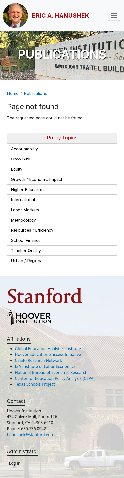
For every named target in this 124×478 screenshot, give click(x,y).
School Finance (26, 240)
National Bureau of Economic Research (51, 372)
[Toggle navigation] (114, 16)
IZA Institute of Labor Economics (45, 366)
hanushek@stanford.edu (30, 434)
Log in (14, 463)
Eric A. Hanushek (60, 15)
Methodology (23, 220)
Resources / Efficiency (32, 230)
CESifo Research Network (38, 360)
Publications (35, 93)
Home (12, 93)
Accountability (24, 148)
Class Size (20, 159)
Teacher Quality (26, 250)
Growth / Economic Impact (36, 179)
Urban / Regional (27, 260)
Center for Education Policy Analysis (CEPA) (55, 378)
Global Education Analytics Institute (48, 348)
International (23, 199)
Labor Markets (25, 209)
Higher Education (27, 189)
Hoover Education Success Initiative (48, 354)
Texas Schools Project (35, 384)
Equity (16, 169)
